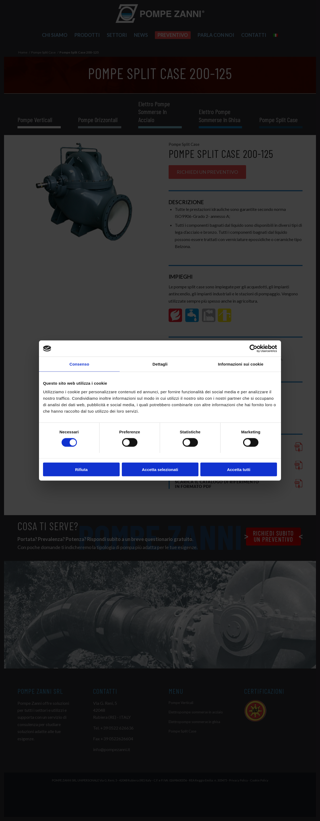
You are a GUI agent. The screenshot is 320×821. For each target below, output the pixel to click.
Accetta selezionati (160, 469)
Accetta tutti (238, 469)
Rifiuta (81, 469)
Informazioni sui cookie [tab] (241, 364)
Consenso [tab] (79, 364)
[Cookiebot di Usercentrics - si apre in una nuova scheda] (253, 349)
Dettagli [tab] (160, 364)
